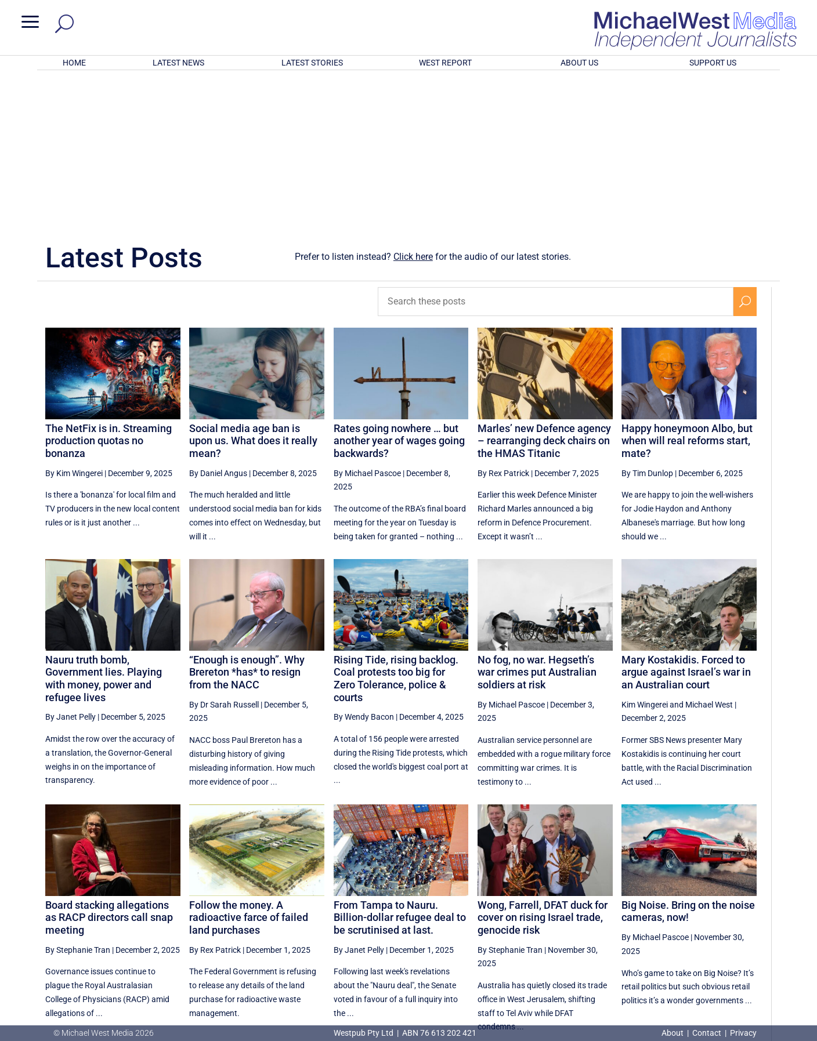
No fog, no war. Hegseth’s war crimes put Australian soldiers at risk (537, 520)
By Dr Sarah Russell (224, 552)
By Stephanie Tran (77, 797)
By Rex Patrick (503, 321)
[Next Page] (744, 920)
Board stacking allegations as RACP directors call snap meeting (109, 765)
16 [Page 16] (688, 921)
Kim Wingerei (644, 552)
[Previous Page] (574, 920)
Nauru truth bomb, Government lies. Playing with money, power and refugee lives (103, 527)
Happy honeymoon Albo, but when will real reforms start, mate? (687, 288)
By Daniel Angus (218, 321)
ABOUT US (579, 62)
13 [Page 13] (600, 921)
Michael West (709, 552)
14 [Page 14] (630, 921)
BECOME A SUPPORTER (757, 963)
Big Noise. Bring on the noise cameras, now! (688, 759)
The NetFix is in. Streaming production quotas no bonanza (108, 288)
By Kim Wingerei (74, 321)
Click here (413, 104)
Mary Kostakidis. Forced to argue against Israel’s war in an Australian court (686, 520)
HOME (74, 62)
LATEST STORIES (312, 62)
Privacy (743, 1033)
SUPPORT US (712, 62)
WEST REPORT (445, 62)
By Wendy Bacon (364, 565)
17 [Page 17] (718, 921)
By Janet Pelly (70, 565)
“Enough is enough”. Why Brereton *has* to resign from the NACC (247, 520)
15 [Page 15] (659, 921)
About (673, 1033)
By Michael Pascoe (367, 321)
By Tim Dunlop (647, 321)
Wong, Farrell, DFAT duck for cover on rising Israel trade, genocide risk (543, 765)
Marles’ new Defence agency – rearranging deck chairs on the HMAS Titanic (544, 288)
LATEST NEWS (178, 62)
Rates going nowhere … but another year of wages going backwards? (399, 288)
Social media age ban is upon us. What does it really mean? (253, 288)
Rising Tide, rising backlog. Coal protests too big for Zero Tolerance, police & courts (396, 527)
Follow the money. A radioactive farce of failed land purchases (248, 765)
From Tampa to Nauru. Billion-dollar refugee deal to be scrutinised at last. (400, 765)
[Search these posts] (555, 149)
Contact (706, 1033)
